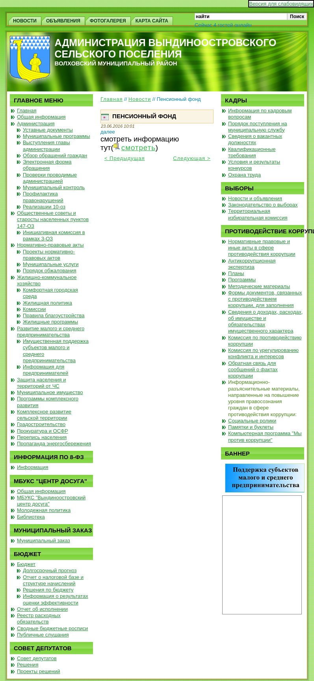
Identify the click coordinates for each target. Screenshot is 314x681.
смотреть (138, 147)
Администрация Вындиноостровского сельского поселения (166, 48)
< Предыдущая (124, 158)
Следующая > (191, 158)
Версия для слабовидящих (281, 4)
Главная (111, 99)
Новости (139, 99)
